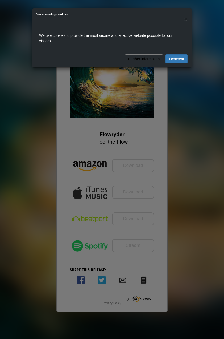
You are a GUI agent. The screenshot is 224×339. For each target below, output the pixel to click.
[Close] (186, 19)
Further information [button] (144, 59)
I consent (176, 59)
